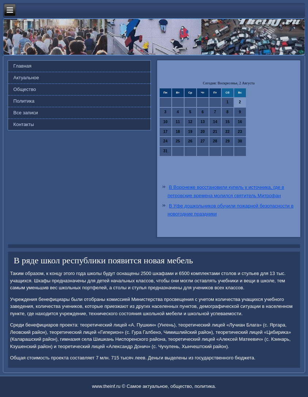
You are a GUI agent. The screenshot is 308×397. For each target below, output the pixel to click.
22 (227, 132)
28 (215, 141)
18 (178, 132)
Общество (25, 89)
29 (227, 141)
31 (165, 151)
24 (165, 141)
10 (165, 122)
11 (178, 122)
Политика (24, 101)
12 (190, 122)
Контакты (24, 124)
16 (240, 122)
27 (203, 141)
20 (203, 132)
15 (227, 122)
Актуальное (26, 77)
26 (190, 141)
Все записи (26, 112)
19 (190, 132)
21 (215, 132)
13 (203, 122)
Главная (22, 66)
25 (178, 141)
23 (240, 132)
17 (165, 132)
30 (240, 141)
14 (215, 122)
